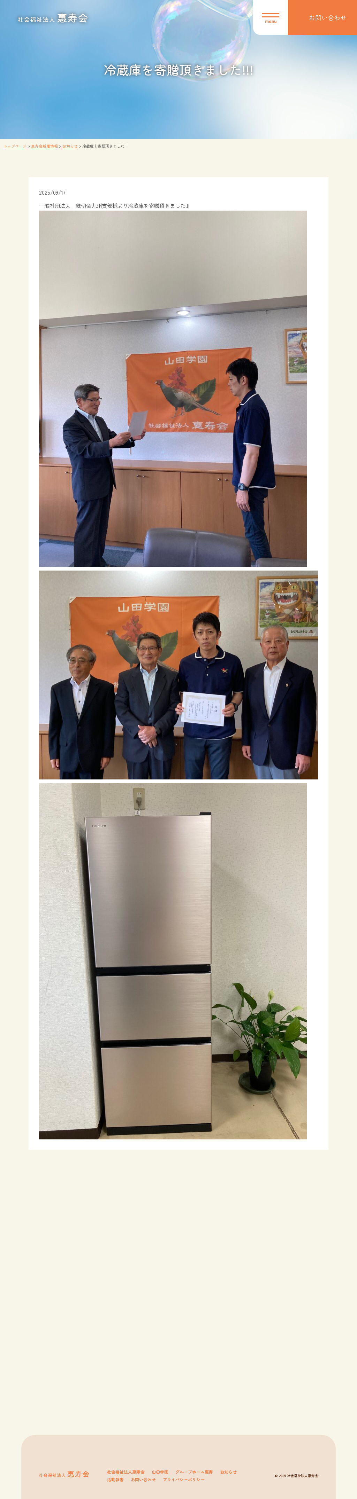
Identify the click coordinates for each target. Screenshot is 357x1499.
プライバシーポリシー (184, 1479)
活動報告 (115, 1479)
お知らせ (228, 1472)
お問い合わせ (143, 1479)
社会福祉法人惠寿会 (126, 1472)
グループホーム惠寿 (194, 1472)
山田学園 (160, 1472)
